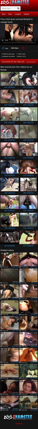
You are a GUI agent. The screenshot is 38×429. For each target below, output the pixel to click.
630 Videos (28, 87)
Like (5, 48)
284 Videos (28, 193)
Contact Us (19, 423)
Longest (18, 14)
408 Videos (28, 140)
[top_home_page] (16, 2)
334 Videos (28, 158)
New (10, 14)
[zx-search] (10, 8)
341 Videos (9, 158)
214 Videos (9, 246)
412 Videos (9, 140)
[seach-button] (18, 8)
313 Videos (28, 175)
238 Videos (9, 228)
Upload (26, 14)
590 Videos (9, 123)
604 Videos (9, 105)
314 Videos (9, 175)
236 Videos (28, 228)
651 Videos (9, 87)
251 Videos (9, 211)
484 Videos (28, 123)
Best (3, 14)
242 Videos (28, 211)
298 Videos (9, 193)
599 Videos (28, 105)
